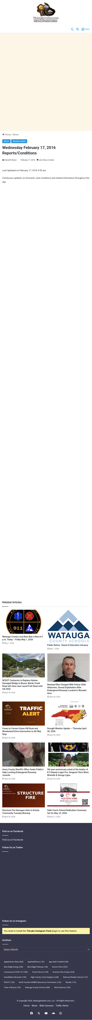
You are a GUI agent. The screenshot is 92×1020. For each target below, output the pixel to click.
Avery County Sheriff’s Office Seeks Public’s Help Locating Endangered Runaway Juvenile (23, 772)
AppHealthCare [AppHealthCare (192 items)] (36, 962)
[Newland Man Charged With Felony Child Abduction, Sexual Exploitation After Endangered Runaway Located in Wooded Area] (68, 667)
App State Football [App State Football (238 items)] (58, 962)
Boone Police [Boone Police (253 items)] (60, 967)
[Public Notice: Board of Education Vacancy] (68, 626)
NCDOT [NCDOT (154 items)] (9, 982)
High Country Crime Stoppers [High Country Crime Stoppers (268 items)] (45, 977)
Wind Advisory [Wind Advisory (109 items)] (62, 987)
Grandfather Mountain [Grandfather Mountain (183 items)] (15, 977)
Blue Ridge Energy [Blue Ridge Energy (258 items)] (13, 967)
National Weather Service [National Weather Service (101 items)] (75, 977)
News (16, 134)
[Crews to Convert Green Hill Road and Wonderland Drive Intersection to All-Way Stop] (23, 714)
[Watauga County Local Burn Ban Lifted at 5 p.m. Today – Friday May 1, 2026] (23, 622)
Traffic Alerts (62, 1005)
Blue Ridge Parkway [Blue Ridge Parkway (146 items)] (37, 967)
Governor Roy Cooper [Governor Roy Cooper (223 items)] (63, 972)
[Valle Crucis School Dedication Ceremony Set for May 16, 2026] (68, 795)
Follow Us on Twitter (12, 847)
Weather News (19, 141)
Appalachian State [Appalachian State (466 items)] (13, 962)
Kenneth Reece (11, 160)
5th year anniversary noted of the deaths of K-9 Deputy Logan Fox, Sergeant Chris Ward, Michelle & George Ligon (68, 772)
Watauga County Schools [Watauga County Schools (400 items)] (37, 987)
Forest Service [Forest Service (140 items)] (40, 972)
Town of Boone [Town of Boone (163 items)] (12, 987)
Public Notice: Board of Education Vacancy (67, 645)
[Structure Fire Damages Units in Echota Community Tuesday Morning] (23, 795)
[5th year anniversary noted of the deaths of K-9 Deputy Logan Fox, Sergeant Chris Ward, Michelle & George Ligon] (68, 755)
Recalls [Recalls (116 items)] (71, 982)
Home (6, 134)
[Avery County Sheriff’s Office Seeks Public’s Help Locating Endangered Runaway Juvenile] (23, 755)
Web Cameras (46, 1005)
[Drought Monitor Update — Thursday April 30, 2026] (68, 714)
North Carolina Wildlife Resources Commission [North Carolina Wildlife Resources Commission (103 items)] (40, 982)
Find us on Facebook (12, 839)
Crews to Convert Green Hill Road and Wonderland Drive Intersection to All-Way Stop (21, 731)
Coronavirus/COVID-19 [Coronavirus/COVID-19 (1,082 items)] (16, 972)
